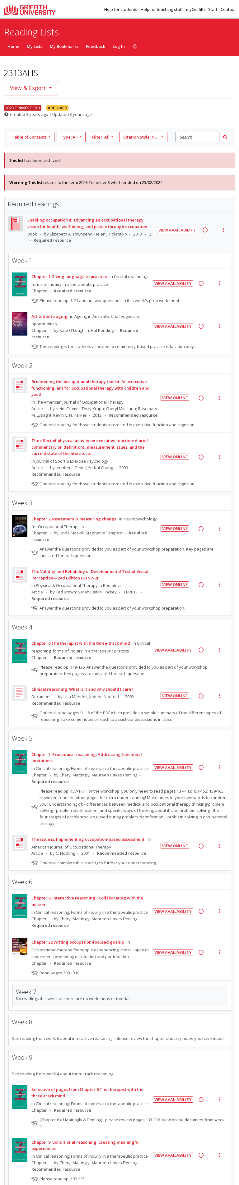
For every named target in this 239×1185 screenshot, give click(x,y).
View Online (175, 397)
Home (13, 46)
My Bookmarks (64, 46)
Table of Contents (30, 137)
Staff (213, 9)
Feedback (95, 46)
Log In (119, 46)
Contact (228, 9)
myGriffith (196, 9)
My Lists (34, 46)
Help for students (121, 9)
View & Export (29, 88)
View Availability (177, 230)
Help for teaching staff (162, 9)
